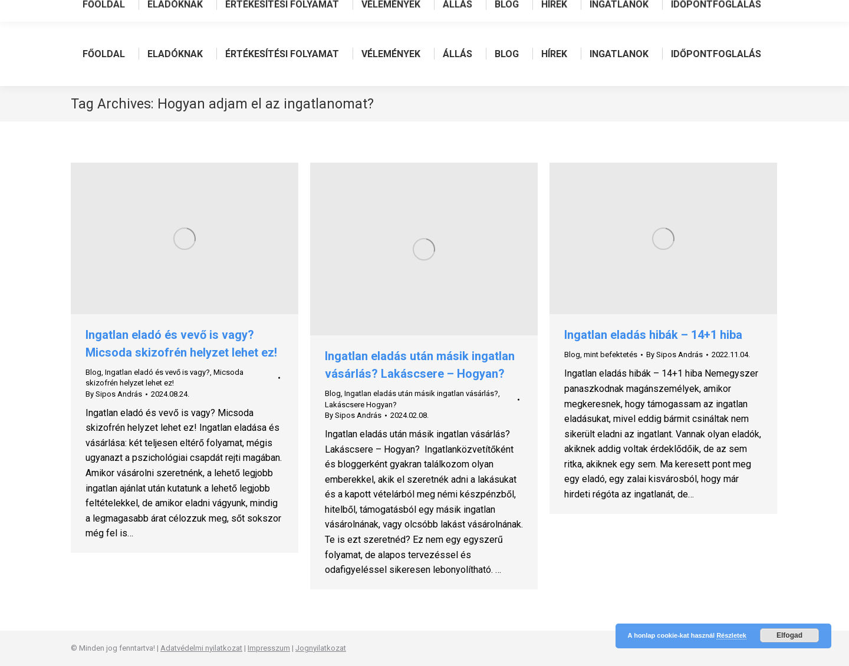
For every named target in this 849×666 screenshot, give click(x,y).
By (113, 394)
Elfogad (789, 635)
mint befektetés (610, 354)
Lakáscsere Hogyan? (361, 404)
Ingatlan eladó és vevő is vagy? (157, 372)
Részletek (731, 635)
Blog (93, 372)
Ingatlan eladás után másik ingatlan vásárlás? (421, 393)
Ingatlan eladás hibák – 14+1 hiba (653, 335)
